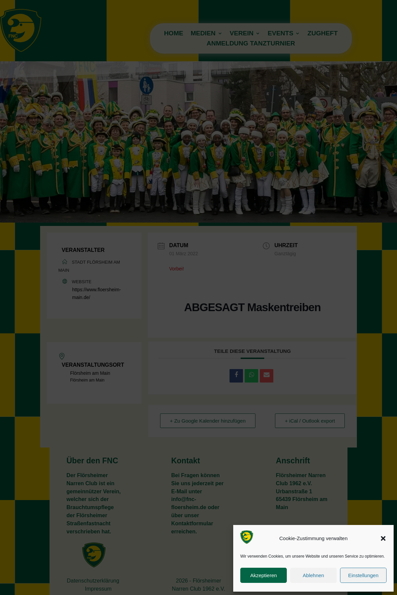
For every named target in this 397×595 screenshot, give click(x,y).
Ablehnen (313, 575)
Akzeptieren (263, 575)
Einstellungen (363, 575)
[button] (383, 538)
